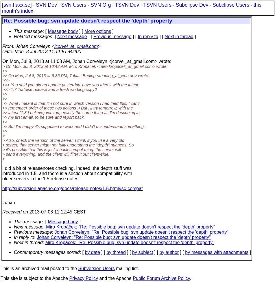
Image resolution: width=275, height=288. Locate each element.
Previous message (112, 36)
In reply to (148, 36)
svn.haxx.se (16, 5)
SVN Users (73, 5)
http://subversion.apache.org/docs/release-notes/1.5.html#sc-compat (72, 188)
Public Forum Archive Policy (161, 280)
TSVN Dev (127, 5)
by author (169, 254)
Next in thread (179, 36)
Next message (72, 36)
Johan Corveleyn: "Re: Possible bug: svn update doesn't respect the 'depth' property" (141, 234)
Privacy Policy (83, 280)
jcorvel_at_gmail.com (76, 46)
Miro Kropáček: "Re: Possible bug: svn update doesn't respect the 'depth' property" (130, 229)
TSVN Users (157, 5)
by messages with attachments (216, 254)
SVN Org (101, 5)
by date (92, 254)
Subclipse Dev (192, 5)
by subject (142, 254)
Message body (63, 31)
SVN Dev (46, 5)
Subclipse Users (231, 5)
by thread (116, 254)
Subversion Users (96, 270)
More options (97, 31)
